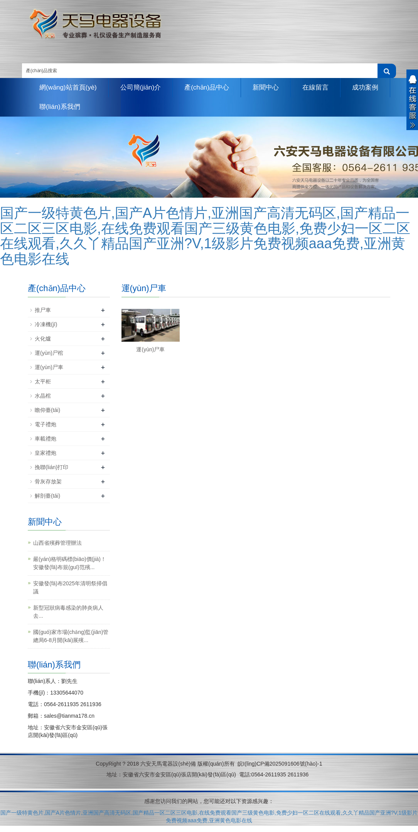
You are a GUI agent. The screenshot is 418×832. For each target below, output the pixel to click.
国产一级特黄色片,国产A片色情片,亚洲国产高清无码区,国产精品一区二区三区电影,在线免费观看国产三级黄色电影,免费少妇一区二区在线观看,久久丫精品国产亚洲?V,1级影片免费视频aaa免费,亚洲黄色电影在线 (205, 236)
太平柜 (43, 381)
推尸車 (43, 310)
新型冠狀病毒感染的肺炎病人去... (68, 612)
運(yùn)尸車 (150, 349)
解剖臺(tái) (47, 496)
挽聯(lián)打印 (51, 467)
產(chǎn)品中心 (206, 87)
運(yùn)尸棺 (49, 353)
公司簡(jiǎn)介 (140, 87)
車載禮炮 (45, 438)
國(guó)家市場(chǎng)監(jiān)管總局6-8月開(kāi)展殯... (70, 636)
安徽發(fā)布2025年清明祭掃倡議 (70, 587)
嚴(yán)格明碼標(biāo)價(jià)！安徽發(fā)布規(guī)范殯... (69, 563)
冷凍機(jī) (46, 324)
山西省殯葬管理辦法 (57, 543)
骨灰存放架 (48, 481)
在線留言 (315, 87)
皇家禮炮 (45, 453)
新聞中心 (266, 87)
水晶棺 (43, 396)
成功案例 (365, 87)
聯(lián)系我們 (59, 106)
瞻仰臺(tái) (47, 410)
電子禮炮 (45, 424)
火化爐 (43, 339)
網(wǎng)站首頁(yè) (68, 87)
